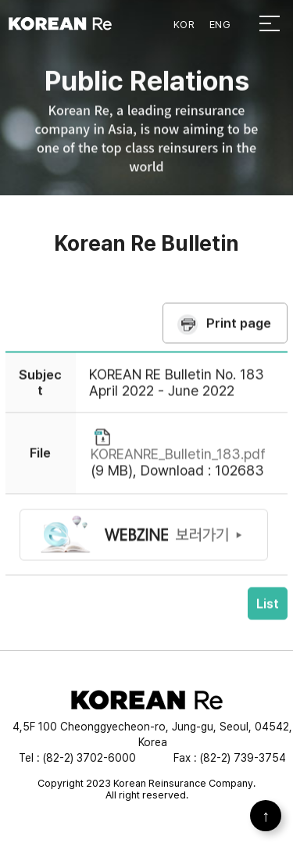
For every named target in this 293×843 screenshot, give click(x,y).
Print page (238, 329)
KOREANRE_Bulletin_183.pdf (178, 460)
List (267, 610)
